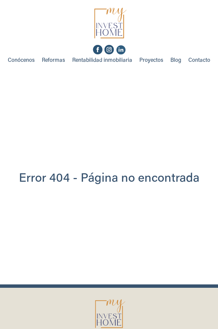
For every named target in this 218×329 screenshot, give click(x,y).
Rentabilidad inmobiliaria (102, 60)
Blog (175, 60)
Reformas (53, 60)
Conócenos (21, 60)
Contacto (199, 60)
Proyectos (151, 60)
